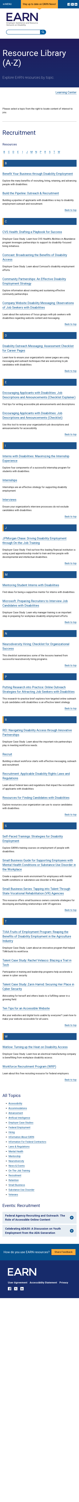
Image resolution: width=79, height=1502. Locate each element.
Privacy (63, 1282)
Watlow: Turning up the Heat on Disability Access (35, 1047)
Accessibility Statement (43, 1282)
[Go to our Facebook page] (69, 4)
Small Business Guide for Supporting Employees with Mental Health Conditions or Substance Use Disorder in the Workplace (39, 865)
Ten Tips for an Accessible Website (26, 1008)
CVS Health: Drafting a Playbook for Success (32, 232)
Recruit (7, 754)
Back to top (71, 210)
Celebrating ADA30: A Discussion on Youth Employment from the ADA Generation (33, 1230)
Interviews (9, 499)
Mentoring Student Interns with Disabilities (30, 585)
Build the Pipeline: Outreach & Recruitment (30, 193)
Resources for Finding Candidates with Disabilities (35, 797)
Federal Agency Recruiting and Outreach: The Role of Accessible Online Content (35, 1217)
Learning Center (66, 92)
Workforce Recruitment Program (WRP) (29, 1066)
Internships (9, 480)
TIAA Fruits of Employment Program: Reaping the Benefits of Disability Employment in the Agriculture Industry (36, 936)
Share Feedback (63, 1251)
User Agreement (17, 1282)
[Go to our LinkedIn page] (76, 4)
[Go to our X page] (72, 4)
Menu (6, 4)
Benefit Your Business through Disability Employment (37, 174)
